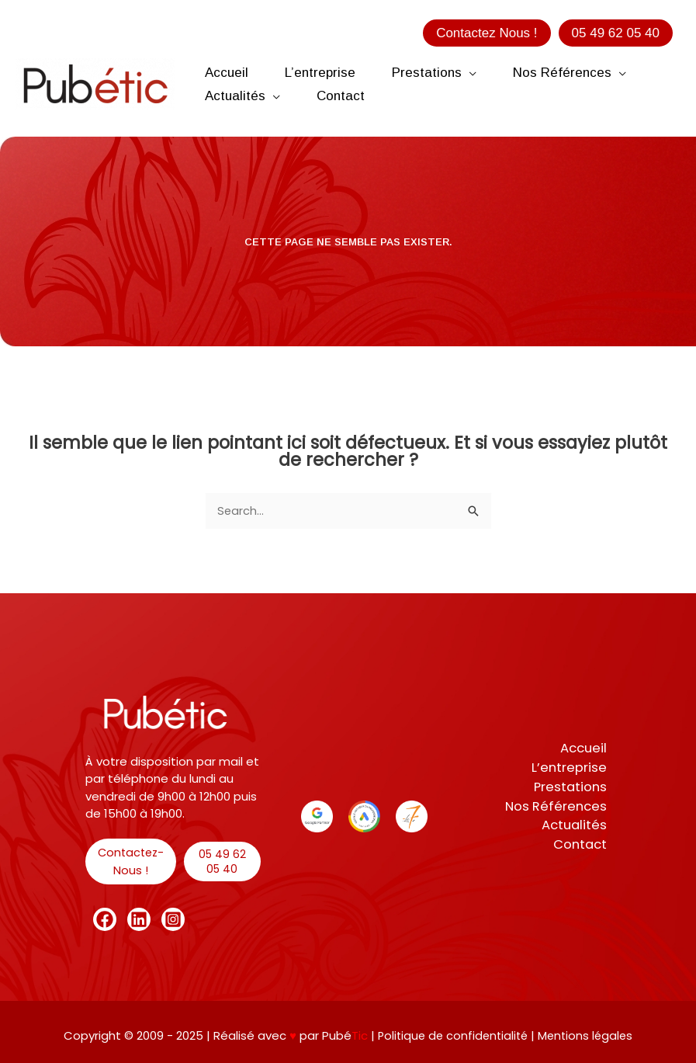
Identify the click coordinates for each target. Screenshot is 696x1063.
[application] (483, 73)
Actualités (577, 826)
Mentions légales (588, 1035)
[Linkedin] (139, 919)
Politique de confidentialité (452, 1035)
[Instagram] (173, 919)
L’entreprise (573, 767)
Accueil (586, 747)
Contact (583, 846)
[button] (486, 33)
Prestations (573, 786)
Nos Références (558, 806)
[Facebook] (104, 919)
